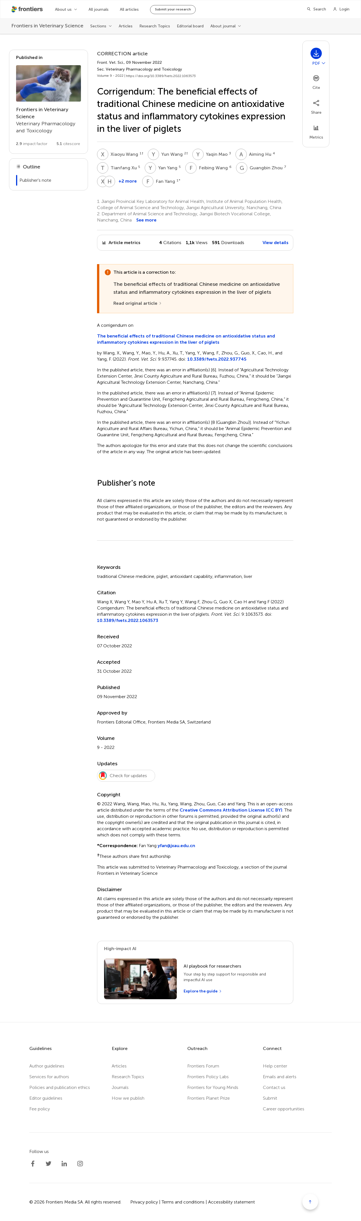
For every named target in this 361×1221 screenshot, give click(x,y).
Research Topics (154, 26)
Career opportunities (283, 1109)
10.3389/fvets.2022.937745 (216, 359)
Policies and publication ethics (59, 1087)
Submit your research (173, 9)
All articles (129, 9)
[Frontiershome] (28, 9)
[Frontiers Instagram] (80, 1163)
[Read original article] (137, 303)
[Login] (341, 9)
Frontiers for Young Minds (212, 1087)
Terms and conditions (183, 1202)
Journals (120, 1087)
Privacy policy (144, 1202)
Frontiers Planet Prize (208, 1098)
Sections (98, 26)
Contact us (274, 1087)
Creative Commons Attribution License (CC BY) (231, 810)
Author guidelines (46, 1066)
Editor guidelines (45, 1098)
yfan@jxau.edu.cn (176, 845)
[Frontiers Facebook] (32, 1163)
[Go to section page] (48, 102)
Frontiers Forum (203, 1066)
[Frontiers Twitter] (48, 1163)
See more (146, 220)
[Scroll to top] (310, 1202)
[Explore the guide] (203, 991)
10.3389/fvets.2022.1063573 (127, 620)
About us (63, 9)
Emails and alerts (279, 1076)
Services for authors (49, 1076)
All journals (99, 9)
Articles (126, 26)
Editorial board (190, 26)
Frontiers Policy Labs (208, 1076)
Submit (270, 1098)
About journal (222, 26)
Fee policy (39, 1109)
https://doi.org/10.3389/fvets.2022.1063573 (161, 76)
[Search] (316, 9)
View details (276, 242)
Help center (275, 1066)
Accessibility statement (231, 1202)
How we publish (128, 1098)
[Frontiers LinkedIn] (64, 1163)
